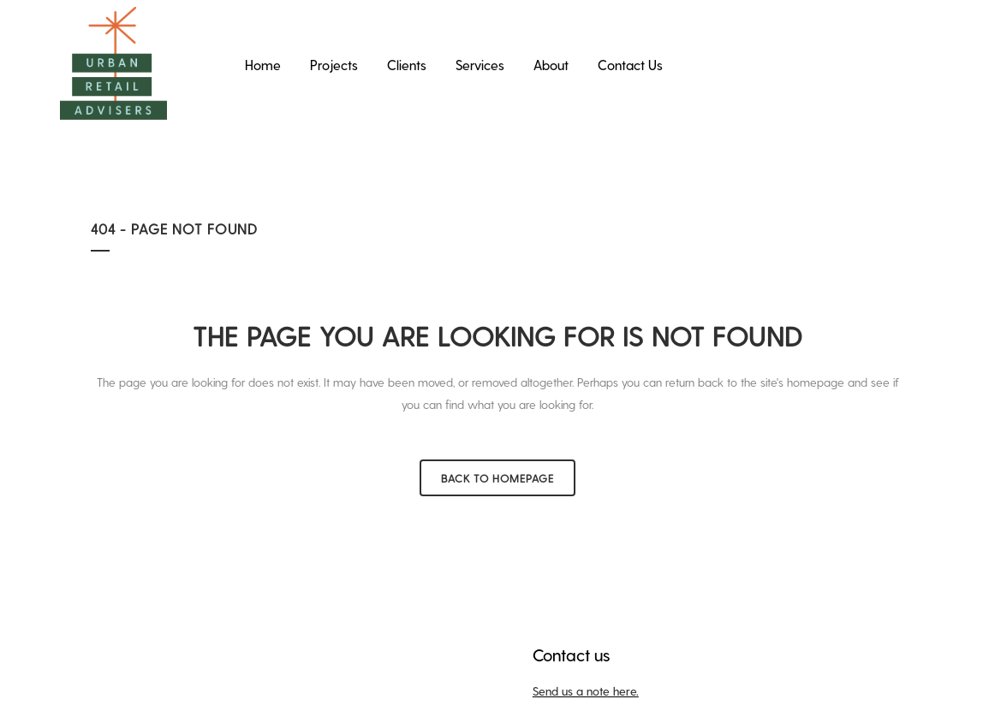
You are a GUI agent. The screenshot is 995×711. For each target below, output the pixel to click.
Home (263, 64)
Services (480, 64)
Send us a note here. (586, 691)
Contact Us (630, 64)
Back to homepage (497, 477)
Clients (406, 64)
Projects (334, 64)
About (551, 64)
